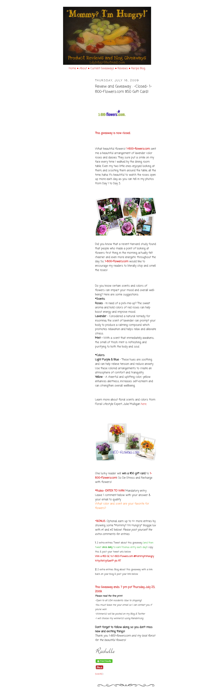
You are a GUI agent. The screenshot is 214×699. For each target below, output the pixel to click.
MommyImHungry (144, 556)
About (83, 68)
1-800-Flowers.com (116, 261)
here (143, 404)
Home (73, 68)
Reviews (123, 68)
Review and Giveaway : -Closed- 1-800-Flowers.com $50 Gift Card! (123, 89)
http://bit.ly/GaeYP (104, 561)
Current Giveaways (102, 68)
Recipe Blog (138, 68)
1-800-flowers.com (138, 149)
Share (99, 674)
